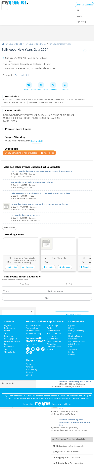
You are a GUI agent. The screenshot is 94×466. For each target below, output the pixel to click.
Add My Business (72, 315)
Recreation (8, 336)
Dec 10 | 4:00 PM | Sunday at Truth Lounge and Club (47, 185)
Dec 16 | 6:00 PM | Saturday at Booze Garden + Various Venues (47, 218)
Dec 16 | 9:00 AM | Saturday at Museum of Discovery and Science (72, 382)
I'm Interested (36, 141)
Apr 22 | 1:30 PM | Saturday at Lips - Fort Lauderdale (47, 174)
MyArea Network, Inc (63, 398)
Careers (29, 375)
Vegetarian (72, 349)
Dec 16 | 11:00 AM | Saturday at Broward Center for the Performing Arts (72, 424)
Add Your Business (33, 325)
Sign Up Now (31, 344)
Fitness (71, 328)
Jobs (6, 344)
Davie (49, 328)
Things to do (9, 352)
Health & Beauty (75, 336)
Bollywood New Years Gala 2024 (24, 49)
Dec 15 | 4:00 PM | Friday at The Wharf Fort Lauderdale (47, 196)
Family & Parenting (76, 330)
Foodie (71, 352)
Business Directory (33, 333)
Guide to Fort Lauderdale (68, 446)
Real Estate (9, 346)
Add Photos (47, 153)
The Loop (8, 349)
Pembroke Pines (54, 341)
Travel (6, 333)
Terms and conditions (61, 404)
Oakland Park (52, 338)
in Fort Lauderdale (66, 451)
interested (27, 267)
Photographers (10, 338)
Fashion (71, 354)
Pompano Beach (54, 346)
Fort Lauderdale (22, 75)
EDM (70, 333)
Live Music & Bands (12, 341)
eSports (71, 325)
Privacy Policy (31, 369)
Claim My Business (84, 5)
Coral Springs (52, 325)
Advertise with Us (33, 330)
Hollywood (51, 336)
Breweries (72, 338)
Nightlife (7, 325)
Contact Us (30, 364)
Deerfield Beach (53, 330)
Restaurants (9, 328)
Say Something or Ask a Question (20, 153)
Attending (11, 267)
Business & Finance (76, 341)
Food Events (9, 227)
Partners (29, 366)
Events (7, 330)
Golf (70, 346)
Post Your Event (32, 328)
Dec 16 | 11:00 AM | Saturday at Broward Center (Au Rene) (47, 207)
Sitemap (29, 372)
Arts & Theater (74, 344)
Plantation (51, 344)
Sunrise (50, 349)
